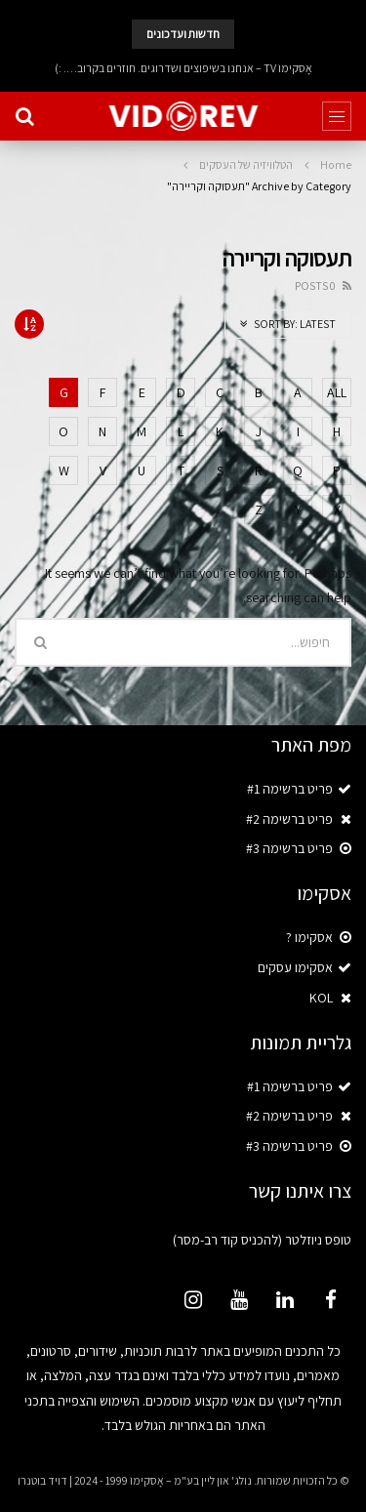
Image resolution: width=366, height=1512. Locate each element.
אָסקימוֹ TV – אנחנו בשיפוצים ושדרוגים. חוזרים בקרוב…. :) (183, 68)
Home (335, 164)
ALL (336, 392)
